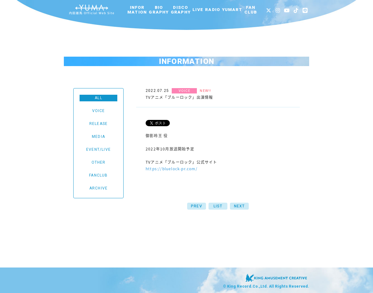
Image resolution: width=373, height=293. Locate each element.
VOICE (98, 111)
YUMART (232, 9)
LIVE (197, 9)
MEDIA (98, 136)
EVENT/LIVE (98, 149)
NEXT (239, 206)
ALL (98, 98)
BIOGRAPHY (159, 9)
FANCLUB (250, 9)
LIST (218, 206)
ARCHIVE (98, 188)
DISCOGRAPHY (181, 9)
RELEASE (98, 123)
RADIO (212, 9)
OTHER (99, 162)
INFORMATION (137, 9)
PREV (196, 206)
